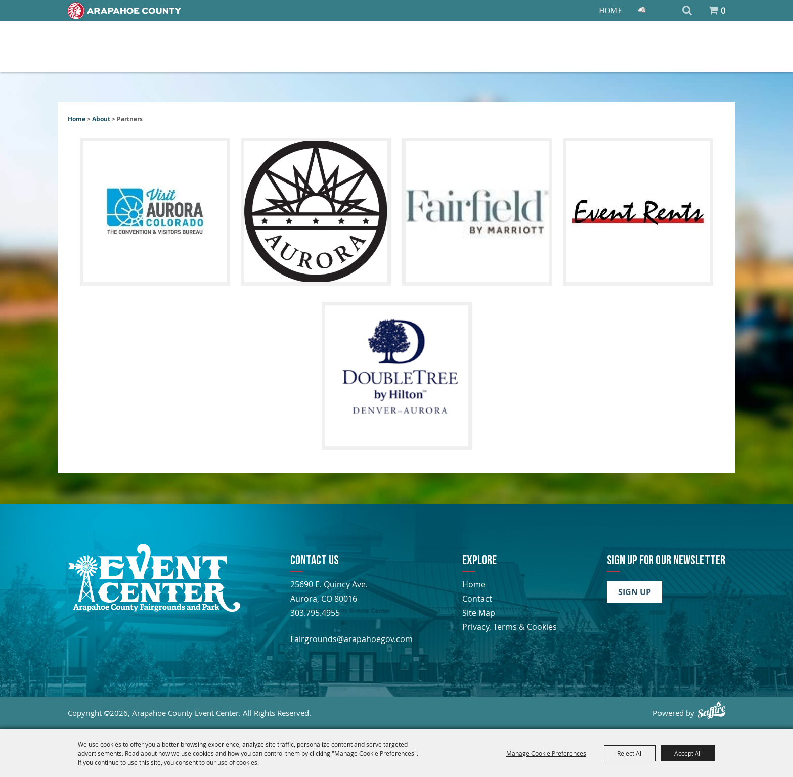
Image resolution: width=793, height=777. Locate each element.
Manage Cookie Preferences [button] (546, 753)
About (101, 119)
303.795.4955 (315, 612)
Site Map (478, 612)
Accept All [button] (688, 753)
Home (611, 10)
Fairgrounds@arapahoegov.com (351, 639)
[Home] (124, 10)
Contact (477, 598)
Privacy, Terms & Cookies (509, 626)
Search (687, 10)
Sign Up (634, 592)
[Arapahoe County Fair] (154, 609)
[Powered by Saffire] (711, 710)
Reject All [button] (630, 753)
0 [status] (723, 10)
